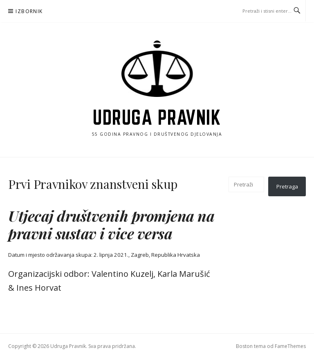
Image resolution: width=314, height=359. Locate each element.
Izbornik (29, 11)
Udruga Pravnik (157, 117)
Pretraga (287, 186)
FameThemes (290, 346)
